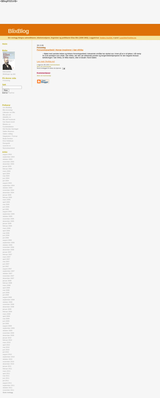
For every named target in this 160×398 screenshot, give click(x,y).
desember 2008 (8, 307)
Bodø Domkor (8, 138)
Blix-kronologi (7, 110)
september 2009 (8, 328)
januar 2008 (7, 281)
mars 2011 (7, 371)
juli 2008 (6, 295)
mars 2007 (7, 257)
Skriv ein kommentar (44, 66)
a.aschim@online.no (128, 38)
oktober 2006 (7, 245)
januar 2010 (7, 338)
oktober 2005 (7, 216)
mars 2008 (7, 285)
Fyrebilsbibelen (8, 127)
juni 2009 (6, 321)
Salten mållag (8, 134)
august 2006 (7, 240)
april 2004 (6, 173)
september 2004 (8, 185)
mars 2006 (7, 228)
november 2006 (8, 247)
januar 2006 (7, 223)
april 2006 (6, 231)
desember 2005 (8, 221)
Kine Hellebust (8, 141)
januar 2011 (7, 366)
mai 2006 (6, 233)
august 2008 (7, 297)
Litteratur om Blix (9, 112)
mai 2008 (6, 290)
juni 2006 (6, 235)
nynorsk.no (7, 146)
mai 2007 (6, 261)
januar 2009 (7, 309)
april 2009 (6, 316)
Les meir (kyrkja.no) (46, 61)
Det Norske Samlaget (10, 129)
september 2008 (8, 300)
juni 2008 (6, 292)
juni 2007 (6, 264)
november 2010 (8, 361)
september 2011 (8, 385)
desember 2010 (8, 364)
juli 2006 (6, 238)
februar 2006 (7, 226)
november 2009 (8, 333)
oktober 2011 (7, 388)
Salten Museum (8, 131)
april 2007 (6, 259)
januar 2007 (7, 252)
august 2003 (7, 154)
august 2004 (7, 183)
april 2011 (6, 373)
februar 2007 (7, 254)
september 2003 (8, 157)
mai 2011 (6, 376)
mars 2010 (7, 342)
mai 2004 (6, 176)
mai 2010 (6, 347)
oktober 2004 (7, 188)
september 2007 (8, 271)
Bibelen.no (7, 124)
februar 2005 (7, 197)
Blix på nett (7, 115)
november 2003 (8, 162)
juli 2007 (6, 266)
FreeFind (11, 93)
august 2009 (7, 326)
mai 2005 (6, 204)
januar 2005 (7, 195)
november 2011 (8, 390)
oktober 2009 (7, 330)
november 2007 (8, 276)
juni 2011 (6, 378)
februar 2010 (7, 340)
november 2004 (8, 190)
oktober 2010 (7, 359)
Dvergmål (6, 143)
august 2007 (7, 269)
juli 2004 (6, 181)
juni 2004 (6, 178)
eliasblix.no (7, 117)
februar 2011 (7, 369)
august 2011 (7, 383)
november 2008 (8, 304)
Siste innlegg (8, 392)
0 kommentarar (54, 65)
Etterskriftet (7, 72)
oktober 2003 (7, 159)
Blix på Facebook (9, 119)
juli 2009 (6, 323)
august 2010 (7, 354)
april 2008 (6, 288)
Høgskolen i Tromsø (10, 136)
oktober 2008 (7, 302)
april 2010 (6, 345)
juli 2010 (6, 352)
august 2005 (7, 211)
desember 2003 (8, 164)
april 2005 (6, 202)
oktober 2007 (7, 273)
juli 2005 (6, 209)
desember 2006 (8, 250)
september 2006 (8, 242)
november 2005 (8, 219)
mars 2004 (7, 171)
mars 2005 (7, 199)
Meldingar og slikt (9, 74)
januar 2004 (7, 166)
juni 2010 (6, 350)
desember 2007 (8, 278)
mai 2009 (6, 319)
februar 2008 (7, 283)
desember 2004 (8, 192)
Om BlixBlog (7, 107)
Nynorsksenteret (9, 148)
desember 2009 (8, 335)
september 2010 (8, 357)
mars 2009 (7, 314)
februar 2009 (7, 311)
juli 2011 (6, 380)
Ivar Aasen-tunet (9, 122)
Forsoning (6, 80)
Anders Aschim (106, 38)
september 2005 (8, 214)
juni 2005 (6, 207)
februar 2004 (7, 169)
